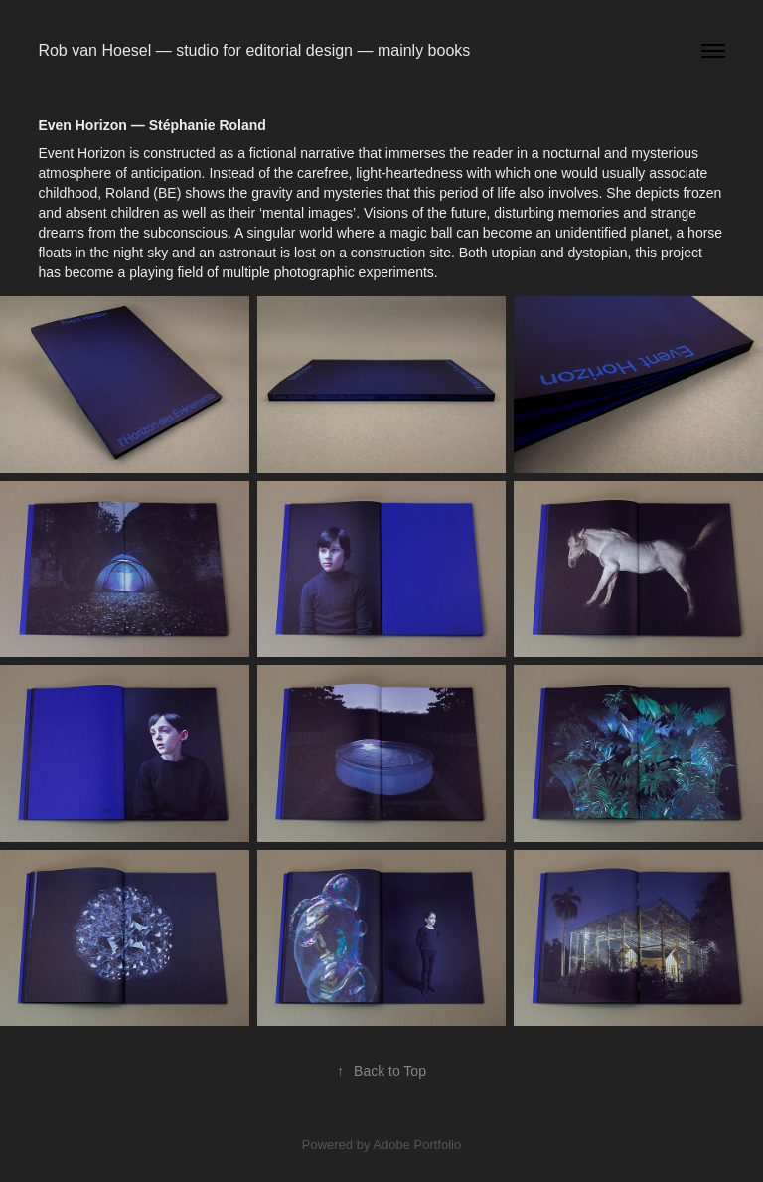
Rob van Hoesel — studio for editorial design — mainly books (254, 50)
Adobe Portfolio (417, 1144)
